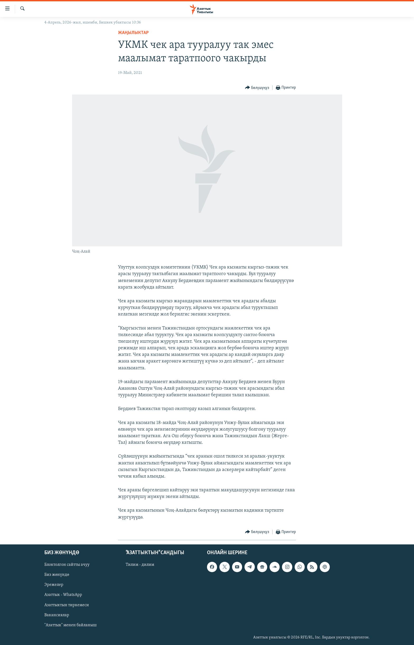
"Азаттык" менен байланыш (70, 625)
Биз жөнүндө (56, 575)
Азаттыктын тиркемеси (66, 605)
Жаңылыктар (133, 32)
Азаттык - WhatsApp (63, 595)
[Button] (257, 87)
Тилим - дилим (140, 565)
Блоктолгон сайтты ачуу (67, 565)
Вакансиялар (56, 615)
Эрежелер (53, 585)
